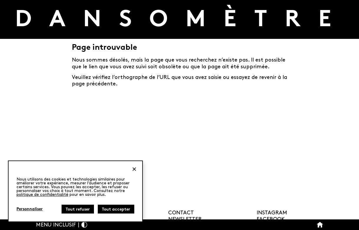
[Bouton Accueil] (320, 224)
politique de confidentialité (42, 194)
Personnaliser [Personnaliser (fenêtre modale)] (29, 209)
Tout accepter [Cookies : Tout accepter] (116, 209)
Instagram (272, 212)
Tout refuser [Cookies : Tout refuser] (78, 209)
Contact (181, 212)
